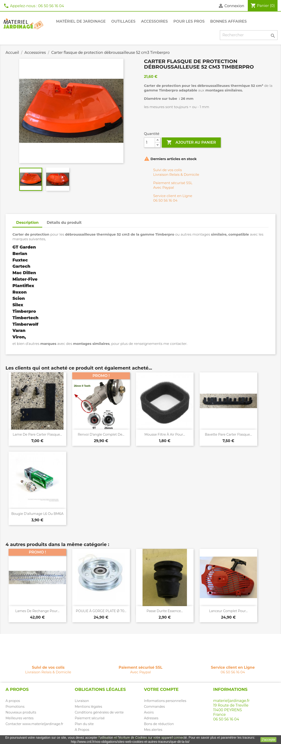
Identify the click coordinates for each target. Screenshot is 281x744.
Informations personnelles (165, 701)
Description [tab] (27, 222)
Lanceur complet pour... (228, 611)
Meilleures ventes (19, 718)
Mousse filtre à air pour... (164, 434)
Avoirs (149, 712)
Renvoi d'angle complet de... (101, 434)
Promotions (15, 707)
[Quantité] (149, 142)
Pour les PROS (189, 21)
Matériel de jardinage (81, 21)
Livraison (82, 701)
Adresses (151, 718)
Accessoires (154, 21)
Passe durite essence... (164, 611)
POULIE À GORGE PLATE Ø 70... (101, 611)
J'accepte (268, 739)
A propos (13, 701)
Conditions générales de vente (99, 712)
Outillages (123, 21)
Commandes (154, 707)
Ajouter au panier (191, 143)
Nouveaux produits (21, 712)
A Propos (82, 730)
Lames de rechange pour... (37, 611)
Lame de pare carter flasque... (37, 434)
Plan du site (84, 724)
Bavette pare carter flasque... (228, 434)
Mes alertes (153, 730)
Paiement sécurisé (90, 718)
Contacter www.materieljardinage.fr (34, 724)
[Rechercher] (249, 35)
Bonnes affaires (228, 21)
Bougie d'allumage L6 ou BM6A (37, 514)
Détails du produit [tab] (64, 222)
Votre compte (161, 689)
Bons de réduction (159, 724)
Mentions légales (88, 707)
